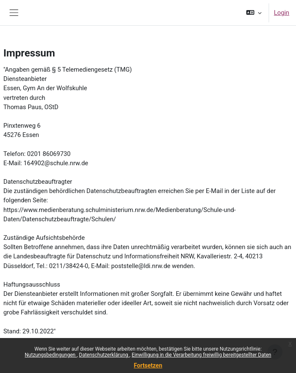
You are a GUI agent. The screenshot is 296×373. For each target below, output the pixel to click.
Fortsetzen (148, 365)
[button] (254, 12)
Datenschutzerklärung (104, 355)
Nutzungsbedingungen (51, 355)
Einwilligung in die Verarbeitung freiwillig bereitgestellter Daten (202, 355)
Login (281, 12)
